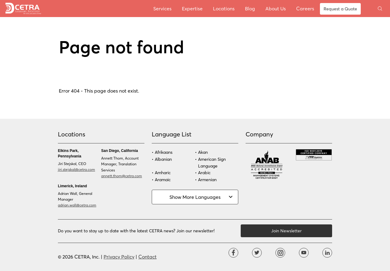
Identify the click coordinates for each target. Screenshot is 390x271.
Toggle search (380, 8)
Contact (147, 256)
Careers (305, 8)
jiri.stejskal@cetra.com (76, 169)
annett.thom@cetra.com (121, 175)
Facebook (233, 253)
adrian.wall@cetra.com (77, 204)
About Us (275, 8)
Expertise (192, 8)
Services (162, 8)
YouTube (304, 253)
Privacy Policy (119, 256)
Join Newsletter (286, 231)
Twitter (257, 253)
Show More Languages (195, 197)
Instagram (280, 253)
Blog (250, 8)
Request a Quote (340, 9)
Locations (224, 8)
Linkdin (327, 253)
